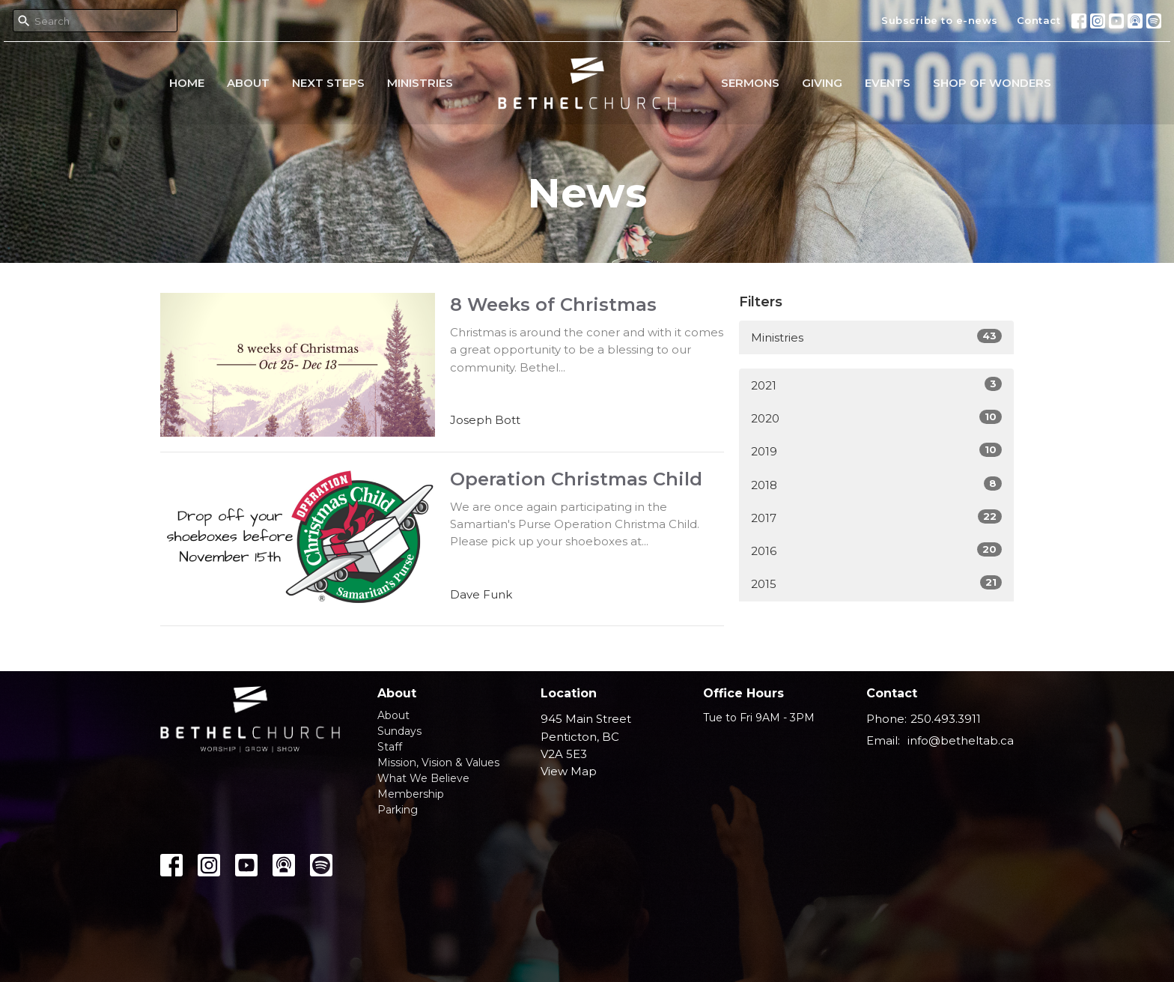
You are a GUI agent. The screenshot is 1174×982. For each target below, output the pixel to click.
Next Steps (328, 83)
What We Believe (423, 778)
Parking (397, 809)
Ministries (420, 83)
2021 (876, 385)
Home (186, 83)
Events (887, 83)
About (248, 83)
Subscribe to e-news (939, 20)
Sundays (399, 731)
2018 (876, 484)
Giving (822, 83)
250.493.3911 (945, 719)
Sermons (750, 83)
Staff (389, 747)
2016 (876, 550)
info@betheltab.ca (960, 740)
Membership (410, 794)
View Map (569, 771)
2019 (876, 450)
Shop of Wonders (992, 83)
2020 (876, 417)
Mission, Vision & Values (438, 762)
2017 (876, 517)
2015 (876, 583)
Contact (1039, 20)
